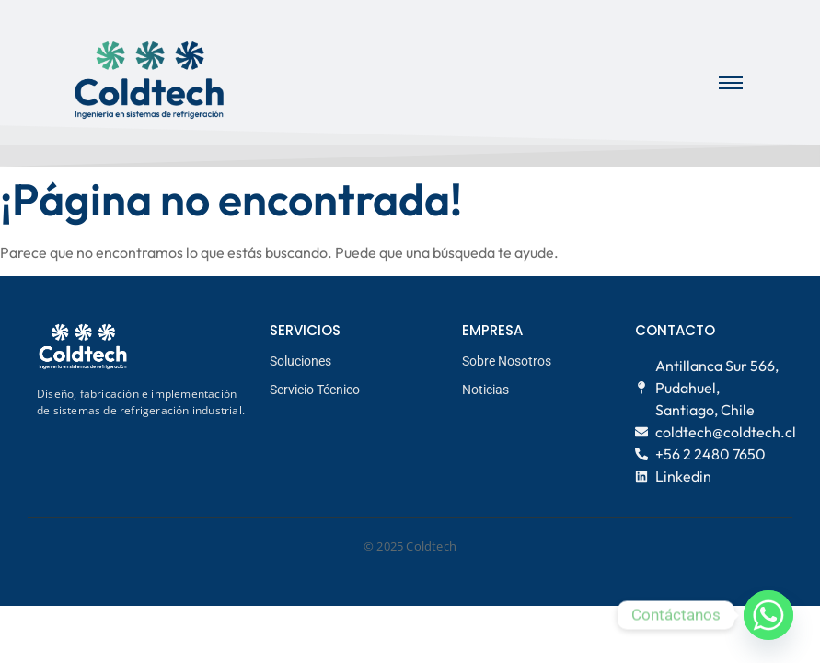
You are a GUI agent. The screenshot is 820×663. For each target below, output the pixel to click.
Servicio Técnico (315, 389)
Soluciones (300, 361)
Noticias (485, 389)
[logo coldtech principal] (149, 80)
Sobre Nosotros (506, 361)
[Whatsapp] (768, 615)
